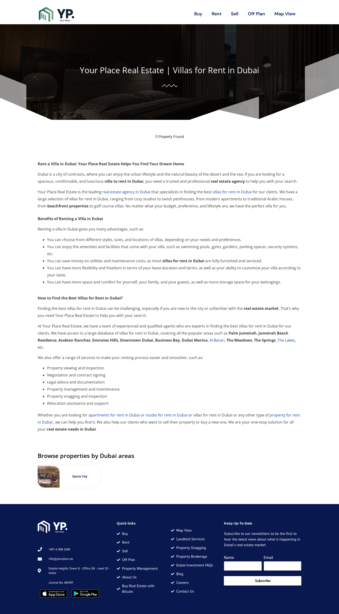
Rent (217, 14)
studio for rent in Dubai (166, 415)
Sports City (79, 476)
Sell (234, 14)
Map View (284, 14)
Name (229, 558)
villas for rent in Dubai (232, 191)
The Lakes (286, 340)
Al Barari (217, 340)
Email (268, 558)
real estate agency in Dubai (126, 191)
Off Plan (256, 14)
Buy (198, 14)
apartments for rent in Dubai (114, 415)
